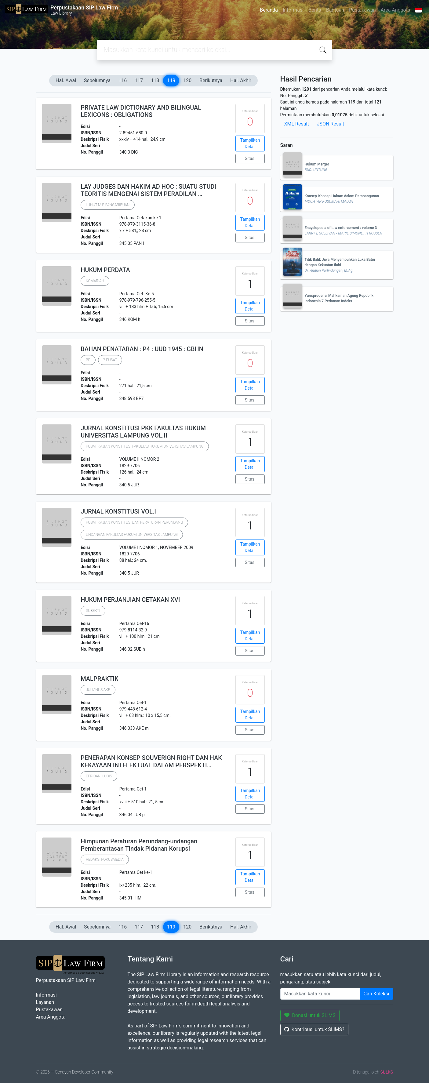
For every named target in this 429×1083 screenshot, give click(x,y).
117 (139, 80)
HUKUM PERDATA (105, 270)
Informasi (293, 10)
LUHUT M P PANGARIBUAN (107, 205)
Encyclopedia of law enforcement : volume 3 (341, 228)
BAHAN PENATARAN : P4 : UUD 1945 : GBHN (142, 349)
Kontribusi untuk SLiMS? (314, 1029)
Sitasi (250, 158)
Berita (314, 10)
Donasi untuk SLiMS (310, 1015)
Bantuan (335, 10)
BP (88, 360)
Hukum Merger (317, 164)
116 (122, 80)
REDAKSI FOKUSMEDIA (104, 859)
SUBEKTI (93, 611)
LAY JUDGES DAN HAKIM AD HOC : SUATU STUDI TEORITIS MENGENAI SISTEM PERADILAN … (148, 190)
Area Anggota (395, 10)
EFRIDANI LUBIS (99, 776)
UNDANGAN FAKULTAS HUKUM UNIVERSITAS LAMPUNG (132, 534)
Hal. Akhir (240, 80)
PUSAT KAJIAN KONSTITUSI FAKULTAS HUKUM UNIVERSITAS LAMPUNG (145, 446)
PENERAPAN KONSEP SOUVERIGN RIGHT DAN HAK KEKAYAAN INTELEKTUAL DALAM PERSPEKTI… (151, 761)
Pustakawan (362, 10)
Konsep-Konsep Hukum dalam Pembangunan (342, 196)
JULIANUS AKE (98, 690)
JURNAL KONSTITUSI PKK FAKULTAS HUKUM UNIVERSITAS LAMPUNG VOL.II (143, 431)
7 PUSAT (110, 360)
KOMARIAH (95, 281)
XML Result (296, 124)
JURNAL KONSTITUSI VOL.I (118, 511)
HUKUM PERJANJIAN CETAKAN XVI (130, 599)
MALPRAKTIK (99, 678)
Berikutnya (210, 80)
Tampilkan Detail (250, 143)
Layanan (45, 1002)
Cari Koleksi (376, 994)
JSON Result (330, 124)
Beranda (269, 10)
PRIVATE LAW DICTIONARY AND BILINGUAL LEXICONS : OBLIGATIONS (141, 111)
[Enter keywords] (320, 994)
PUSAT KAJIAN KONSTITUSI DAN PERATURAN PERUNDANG (134, 522)
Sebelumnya (97, 80)
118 (155, 80)
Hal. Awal (66, 80)
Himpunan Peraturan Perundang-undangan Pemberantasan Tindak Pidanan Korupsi (139, 845)
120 (187, 80)
